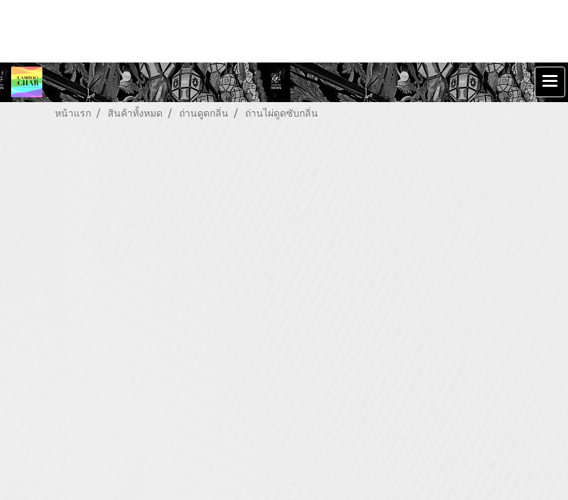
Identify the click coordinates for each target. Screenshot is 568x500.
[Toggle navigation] (550, 82)
